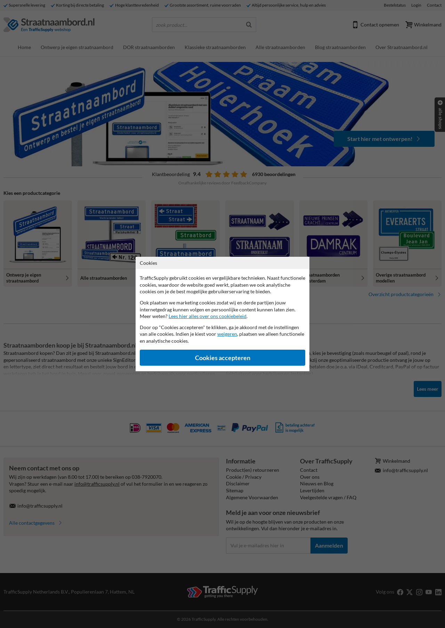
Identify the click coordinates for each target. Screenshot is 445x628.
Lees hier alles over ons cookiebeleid (207, 316)
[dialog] (222, 314)
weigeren (227, 334)
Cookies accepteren (222, 357)
